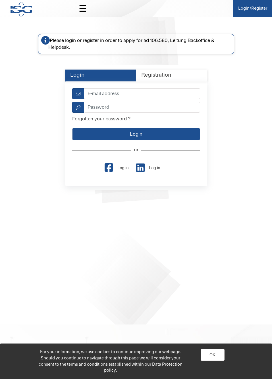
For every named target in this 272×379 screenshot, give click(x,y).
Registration (156, 75)
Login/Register (252, 8)
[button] (213, 355)
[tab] (100, 75)
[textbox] (142, 93)
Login (77, 75)
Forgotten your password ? (101, 119)
